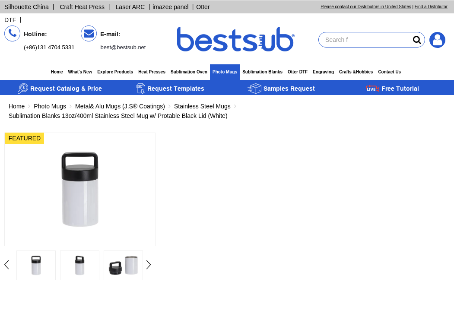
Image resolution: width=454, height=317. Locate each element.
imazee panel (170, 6)
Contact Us (389, 72)
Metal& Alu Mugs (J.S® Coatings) (120, 106)
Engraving (323, 72)
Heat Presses (151, 72)
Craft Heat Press (82, 6)
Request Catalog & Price (60, 88)
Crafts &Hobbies (356, 72)
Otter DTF (298, 72)
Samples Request (281, 88)
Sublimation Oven (189, 72)
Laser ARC (130, 6)
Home (57, 72)
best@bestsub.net (123, 47)
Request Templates (170, 88)
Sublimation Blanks (262, 72)
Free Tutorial (392, 88)
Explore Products (115, 72)
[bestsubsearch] (417, 39)
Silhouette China (26, 6)
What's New (80, 72)
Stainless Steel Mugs (202, 106)
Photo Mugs (225, 72)
